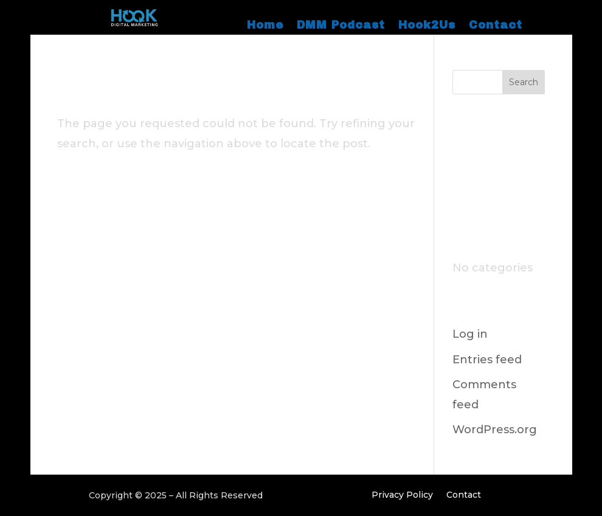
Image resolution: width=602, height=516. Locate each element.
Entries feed (487, 359)
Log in (470, 334)
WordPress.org (494, 429)
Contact (495, 26)
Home (265, 26)
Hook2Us (426, 26)
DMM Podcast (341, 26)
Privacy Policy (402, 495)
